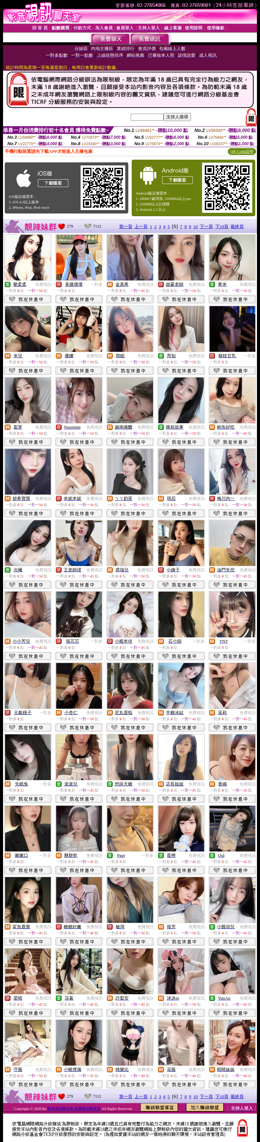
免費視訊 (43, 284)
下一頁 (206, 226)
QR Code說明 (242, 151)
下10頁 (222, 226)
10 (195, 226)
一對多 (96, 284)
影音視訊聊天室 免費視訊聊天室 (74, 1108)
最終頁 (237, 226)
